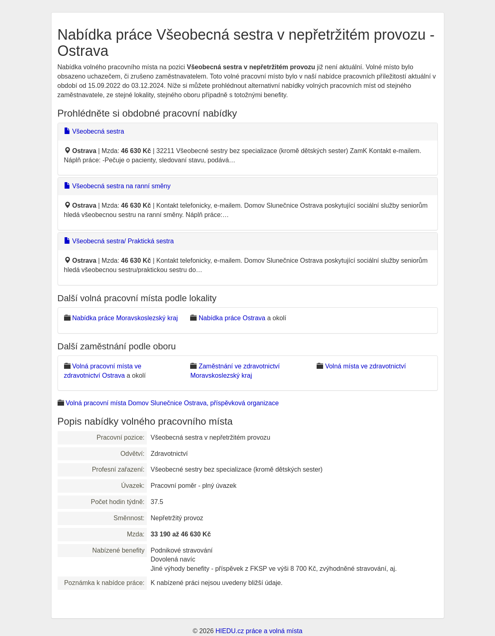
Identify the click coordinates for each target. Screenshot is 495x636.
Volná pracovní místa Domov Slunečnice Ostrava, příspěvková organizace (172, 403)
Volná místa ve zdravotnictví (365, 366)
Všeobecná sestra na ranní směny (117, 186)
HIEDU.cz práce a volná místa (258, 630)
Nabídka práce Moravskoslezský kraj (125, 318)
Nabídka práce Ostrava (232, 318)
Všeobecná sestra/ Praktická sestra (119, 241)
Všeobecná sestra (94, 131)
